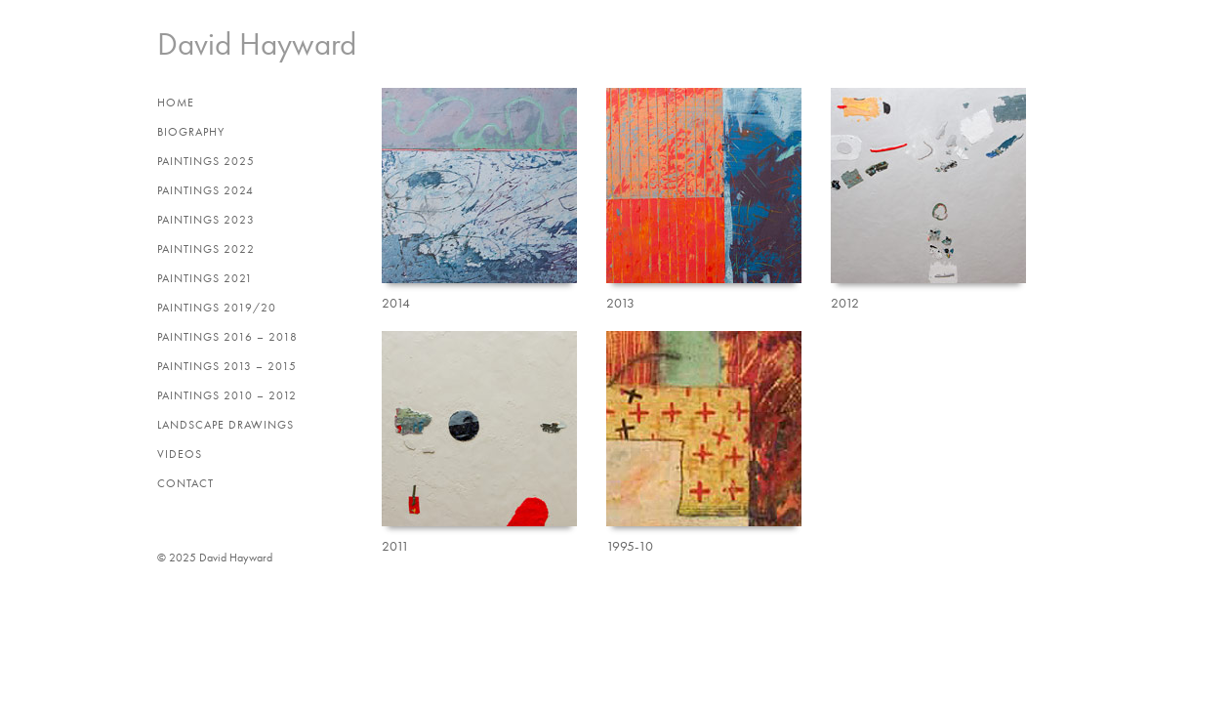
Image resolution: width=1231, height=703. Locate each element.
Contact (185, 483)
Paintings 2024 (205, 190)
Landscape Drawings (225, 425)
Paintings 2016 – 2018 (227, 337)
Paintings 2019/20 (216, 307)
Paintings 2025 (206, 161)
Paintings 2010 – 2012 (227, 395)
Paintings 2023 (206, 219)
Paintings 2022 (206, 249)
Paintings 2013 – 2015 (227, 366)
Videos (179, 454)
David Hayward (256, 43)
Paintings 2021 (205, 278)
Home (175, 102)
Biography (191, 132)
